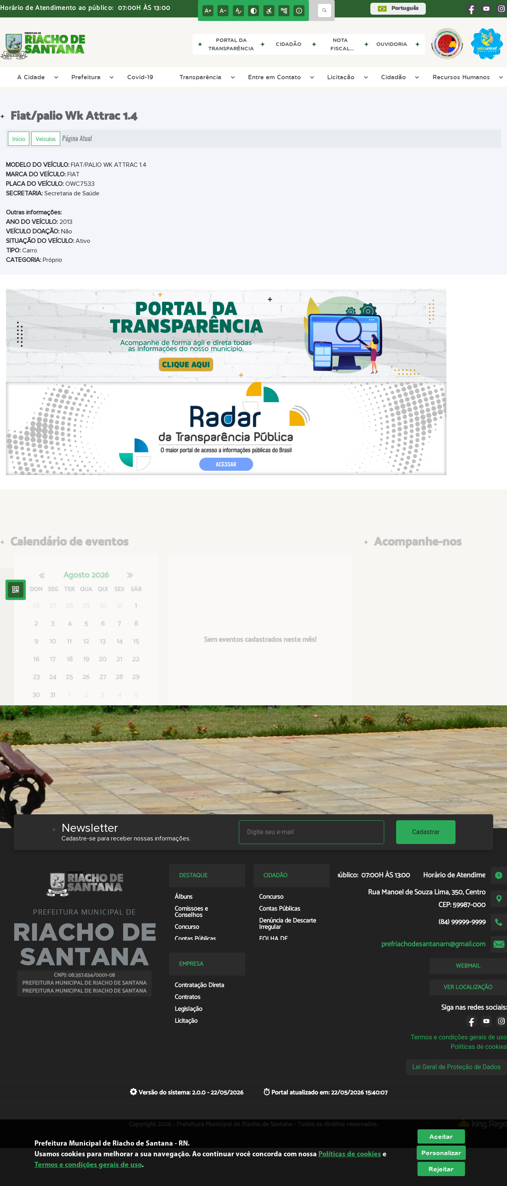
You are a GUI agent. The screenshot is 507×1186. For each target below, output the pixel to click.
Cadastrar (426, 832)
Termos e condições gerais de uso (459, 1037)
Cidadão (399, 77)
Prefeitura (91, 77)
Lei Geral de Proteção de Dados (456, 1067)
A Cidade (36, 77)
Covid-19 (140, 77)
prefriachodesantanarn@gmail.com (433, 944)
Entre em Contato (280, 77)
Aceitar (441, 1136)
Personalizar (441, 1152)
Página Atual (77, 138)
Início (18, 139)
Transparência (206, 77)
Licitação (346, 77)
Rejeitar (441, 1169)
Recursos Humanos (467, 77)
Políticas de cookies (479, 1046)
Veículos (46, 139)
